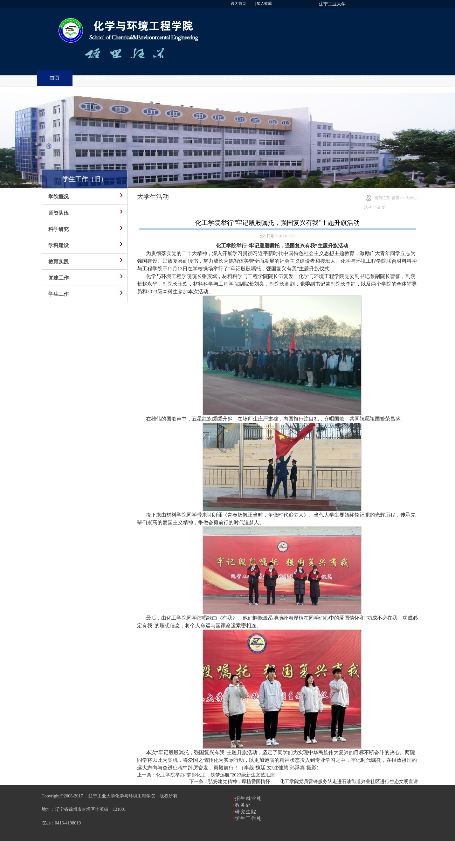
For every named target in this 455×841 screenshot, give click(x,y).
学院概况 (95, 77)
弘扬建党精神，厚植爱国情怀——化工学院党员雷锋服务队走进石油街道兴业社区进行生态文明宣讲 (313, 781)
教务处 (243, 805)
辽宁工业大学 (332, 4)
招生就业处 (248, 798)
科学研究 (187, 77)
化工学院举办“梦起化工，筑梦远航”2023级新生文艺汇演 (215, 774)
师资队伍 (141, 77)
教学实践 (278, 77)
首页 (55, 77)
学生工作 (370, 77)
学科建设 (233, 77)
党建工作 (324, 77)
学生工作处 (248, 818)
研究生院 (246, 811)
